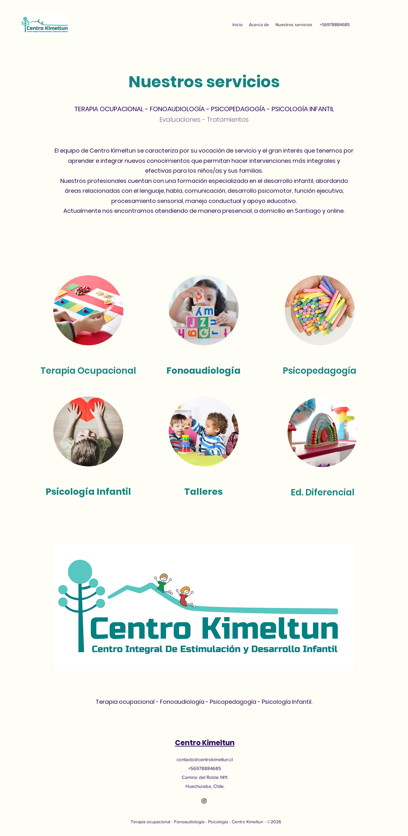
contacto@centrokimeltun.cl (205, 759)
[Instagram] (204, 801)
